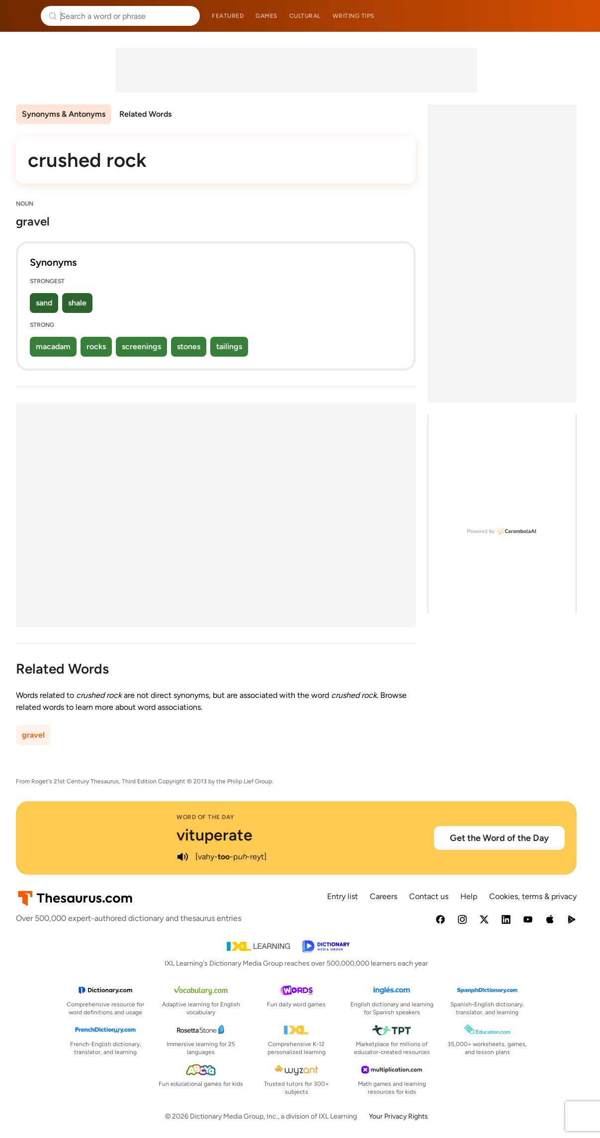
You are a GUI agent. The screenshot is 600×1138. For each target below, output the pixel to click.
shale (77, 302)
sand (44, 302)
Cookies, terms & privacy (533, 896)
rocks (96, 346)
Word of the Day (205, 817)
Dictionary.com (578, 16)
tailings (229, 346)
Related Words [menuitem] (145, 114)
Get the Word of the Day (499, 838)
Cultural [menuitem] (305, 15)
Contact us (428, 896)
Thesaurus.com (22, 16)
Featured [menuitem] (228, 15)
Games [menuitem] (266, 15)
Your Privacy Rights (398, 1116)
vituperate (214, 835)
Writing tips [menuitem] (353, 15)
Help (468, 896)
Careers (383, 896)
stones (188, 346)
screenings (141, 346)
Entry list (342, 896)
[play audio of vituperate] (182, 857)
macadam (53, 346)
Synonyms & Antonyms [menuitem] (63, 114)
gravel (33, 735)
